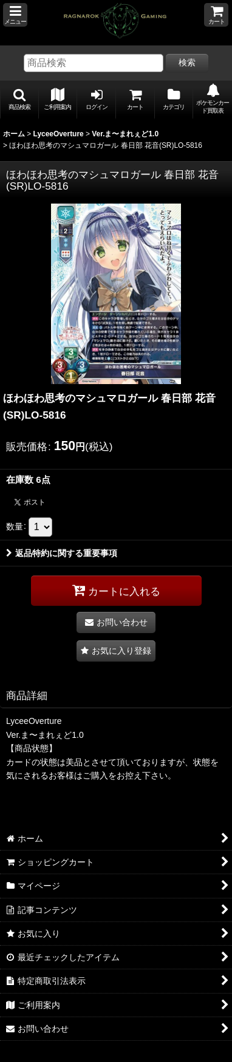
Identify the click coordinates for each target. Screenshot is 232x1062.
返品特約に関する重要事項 (61, 553)
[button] (15, 15)
